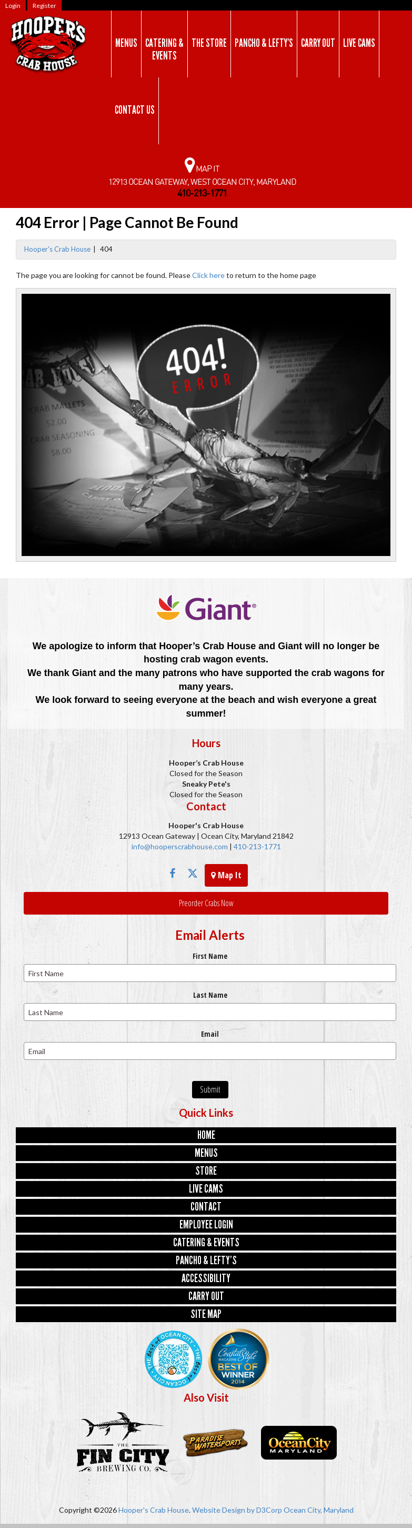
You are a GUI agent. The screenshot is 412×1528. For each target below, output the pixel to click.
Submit (210, 1089)
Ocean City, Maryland (319, 1509)
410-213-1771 (256, 846)
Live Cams (359, 43)
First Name (210, 956)
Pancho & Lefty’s (264, 43)
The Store (209, 43)
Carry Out (318, 43)
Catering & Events (164, 49)
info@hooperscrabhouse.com (180, 846)
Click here (208, 275)
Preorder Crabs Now (206, 903)
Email (210, 1034)
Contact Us (135, 110)
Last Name (210, 995)
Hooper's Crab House (57, 249)
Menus (126, 43)
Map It (226, 875)
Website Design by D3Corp (237, 1509)
